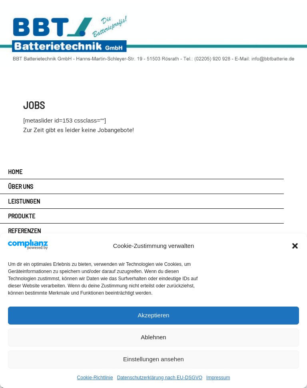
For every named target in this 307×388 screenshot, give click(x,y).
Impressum (218, 377)
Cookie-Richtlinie (95, 377)
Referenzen (24, 230)
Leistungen (24, 201)
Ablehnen (153, 337)
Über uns (20, 186)
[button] (295, 246)
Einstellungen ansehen (153, 359)
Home (15, 171)
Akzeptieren (153, 315)
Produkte (21, 216)
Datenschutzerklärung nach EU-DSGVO (159, 377)
